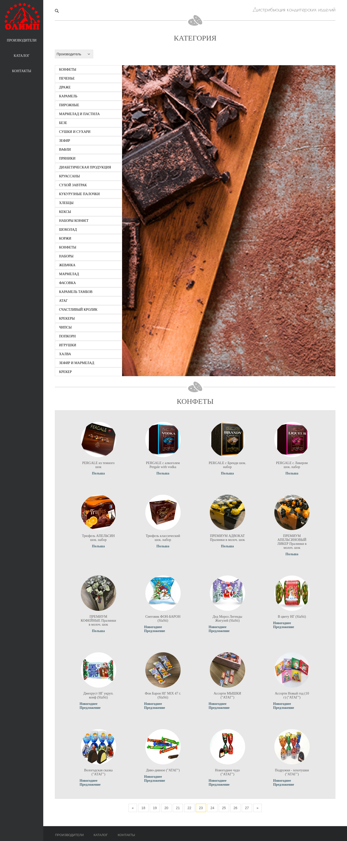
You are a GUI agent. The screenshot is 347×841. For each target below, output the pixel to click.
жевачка (67, 265)
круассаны (69, 176)
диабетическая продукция (85, 167)
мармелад (69, 274)
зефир (64, 141)
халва (65, 354)
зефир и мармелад (76, 363)
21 (178, 808)
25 (224, 808)
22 (189, 808)
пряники (67, 158)
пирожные (69, 105)
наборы (66, 256)
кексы (65, 212)
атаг (63, 301)
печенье (67, 78)
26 (236, 808)
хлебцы (66, 203)
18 (143, 808)
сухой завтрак (73, 185)
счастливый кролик (78, 309)
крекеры (67, 318)
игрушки (67, 345)
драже (65, 87)
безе (63, 123)
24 (213, 808)
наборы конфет (73, 221)
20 (166, 808)
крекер (65, 372)
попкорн (67, 336)
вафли (65, 149)
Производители (21, 40)
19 (155, 808)
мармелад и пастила (79, 114)
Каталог (22, 56)
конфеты (67, 69)
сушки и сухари (74, 132)
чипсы (65, 327)
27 (247, 808)
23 (201, 808)
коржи (65, 238)
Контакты (21, 71)
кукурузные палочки (79, 194)
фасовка (67, 283)
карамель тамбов (75, 292)
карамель (68, 96)
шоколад (68, 229)
